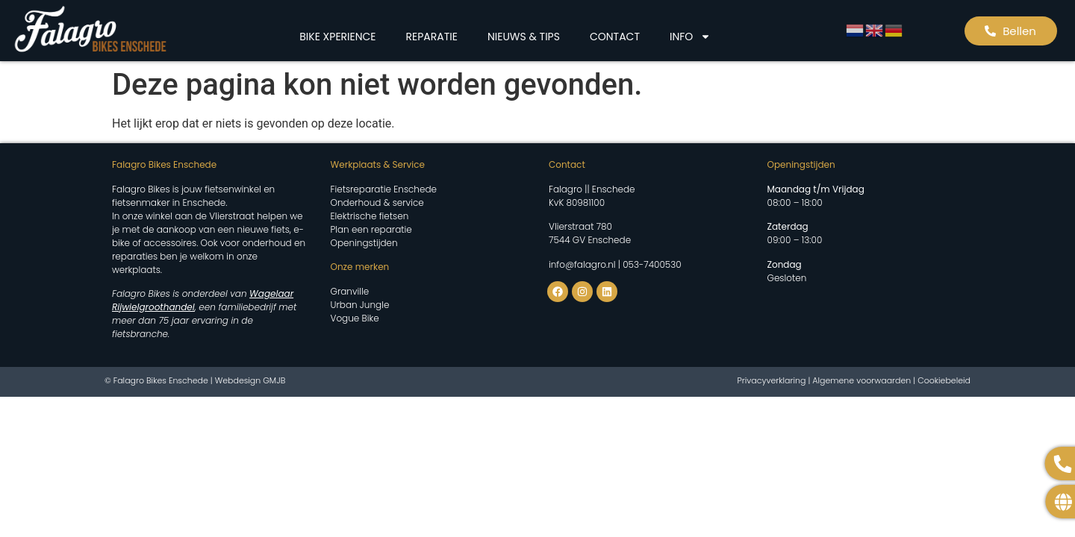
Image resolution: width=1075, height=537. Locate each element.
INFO (690, 36)
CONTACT (615, 36)
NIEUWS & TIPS (523, 36)
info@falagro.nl (582, 264)
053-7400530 (652, 264)
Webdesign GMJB (250, 380)
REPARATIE (432, 36)
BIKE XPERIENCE (337, 36)
